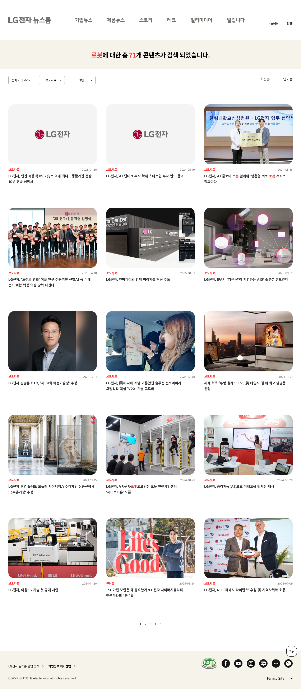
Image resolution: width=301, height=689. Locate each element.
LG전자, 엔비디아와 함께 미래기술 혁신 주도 (138, 279)
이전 (133, 624)
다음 (168, 624)
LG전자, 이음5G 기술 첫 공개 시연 (33, 590)
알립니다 (236, 20)
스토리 (145, 20)
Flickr (276, 663)
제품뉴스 (116, 20)
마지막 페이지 (173, 624)
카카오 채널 (288, 663)
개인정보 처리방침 (59, 666)
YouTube (238, 663)
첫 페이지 (128, 624)
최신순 (265, 78)
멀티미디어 (201, 20)
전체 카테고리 (20, 80)
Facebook (226, 663)
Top (292, 651)
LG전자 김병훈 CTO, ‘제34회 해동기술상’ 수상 (42, 383)
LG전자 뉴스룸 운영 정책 (23, 666)
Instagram (251, 663)
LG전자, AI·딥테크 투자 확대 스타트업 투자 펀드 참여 (145, 176)
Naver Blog (263, 663)
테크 (171, 20)
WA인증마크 (209, 663)
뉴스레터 (273, 23)
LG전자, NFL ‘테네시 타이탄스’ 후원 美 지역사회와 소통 (244, 590)
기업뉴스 (83, 20)
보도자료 (51, 80)
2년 (81, 80)
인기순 (288, 78)
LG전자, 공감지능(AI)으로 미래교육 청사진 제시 (239, 486)
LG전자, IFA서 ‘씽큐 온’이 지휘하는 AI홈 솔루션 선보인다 (246, 279)
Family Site (279, 678)
